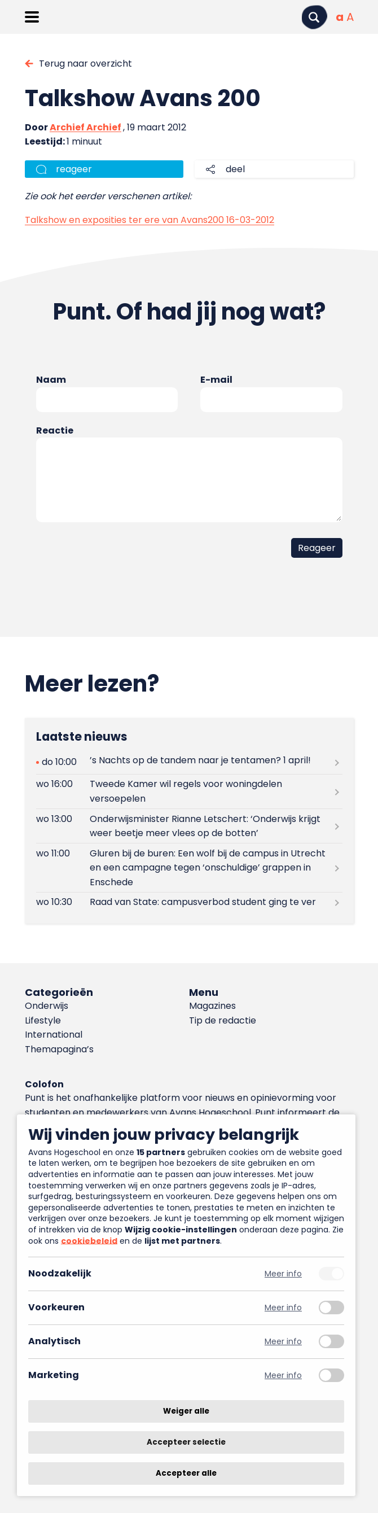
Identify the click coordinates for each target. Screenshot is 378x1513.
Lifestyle (43, 1020)
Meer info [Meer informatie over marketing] (283, 1375)
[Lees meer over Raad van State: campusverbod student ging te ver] (189, 902)
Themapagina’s (59, 1049)
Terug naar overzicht (85, 63)
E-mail (216, 379)
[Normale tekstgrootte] (340, 16)
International (53, 1034)
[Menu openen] (32, 17)
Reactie (54, 430)
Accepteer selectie (186, 1442)
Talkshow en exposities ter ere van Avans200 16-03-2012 (149, 219)
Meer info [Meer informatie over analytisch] (283, 1341)
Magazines (212, 1005)
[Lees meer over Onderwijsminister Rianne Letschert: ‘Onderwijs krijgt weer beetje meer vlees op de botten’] (189, 826)
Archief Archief (85, 127)
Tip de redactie (222, 1020)
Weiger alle (186, 1411)
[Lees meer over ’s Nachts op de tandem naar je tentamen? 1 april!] (189, 762)
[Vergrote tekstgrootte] (350, 16)
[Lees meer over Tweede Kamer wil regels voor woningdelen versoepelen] (189, 791)
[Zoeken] (314, 17)
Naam (51, 379)
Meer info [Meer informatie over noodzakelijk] (283, 1274)
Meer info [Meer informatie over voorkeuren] (283, 1307)
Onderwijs (46, 1005)
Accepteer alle (186, 1473)
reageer (74, 169)
